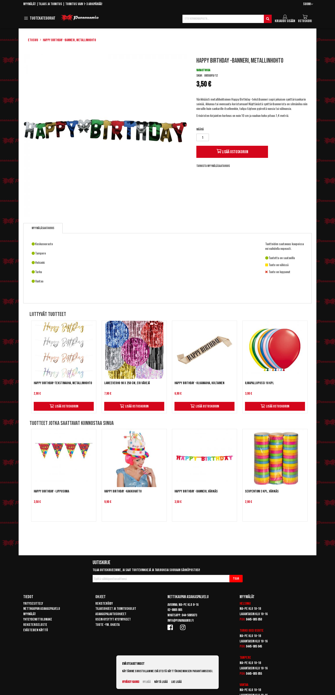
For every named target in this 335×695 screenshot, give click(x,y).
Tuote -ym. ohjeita (107, 625)
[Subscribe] (236, 578)
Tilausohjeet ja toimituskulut (115, 609)
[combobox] (227, 19)
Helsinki (245, 603)
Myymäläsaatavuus (43, 228)
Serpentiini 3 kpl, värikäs (262, 491)
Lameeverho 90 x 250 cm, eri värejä (127, 383)
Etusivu (33, 40)
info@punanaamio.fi (181, 620)
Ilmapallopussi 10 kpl (259, 383)
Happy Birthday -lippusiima (51, 491)
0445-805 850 (254, 619)
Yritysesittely (33, 603)
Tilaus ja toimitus (50, 4)
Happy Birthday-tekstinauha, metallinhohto (63, 383)
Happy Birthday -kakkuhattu (123, 491)
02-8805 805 (175, 610)
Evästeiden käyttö (35, 630)
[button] (308, 4)
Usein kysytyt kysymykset (113, 619)
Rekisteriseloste (35, 625)
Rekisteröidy (104, 603)
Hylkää (147, 682)
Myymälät (29, 4)
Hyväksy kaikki (130, 682)
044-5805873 (189, 615)
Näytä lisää (161, 682)
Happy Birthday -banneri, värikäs (196, 491)
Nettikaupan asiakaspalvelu (41, 609)
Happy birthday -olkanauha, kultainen (199, 383)
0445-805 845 (254, 646)
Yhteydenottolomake (37, 619)
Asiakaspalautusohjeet (110, 614)
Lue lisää (176, 682)
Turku (244, 630)
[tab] (43, 228)
